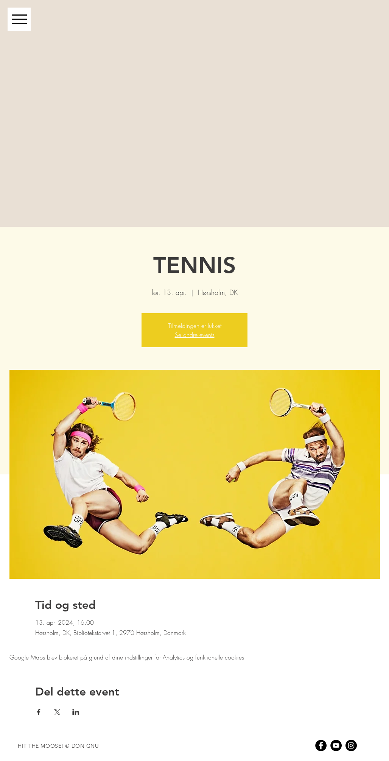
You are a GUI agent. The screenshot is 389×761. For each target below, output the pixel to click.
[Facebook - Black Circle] (321, 745)
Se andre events (195, 335)
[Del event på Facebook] (38, 712)
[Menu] (19, 19)
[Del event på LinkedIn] (75, 712)
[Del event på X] (57, 712)
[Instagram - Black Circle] (351, 745)
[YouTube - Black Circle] (336, 745)
